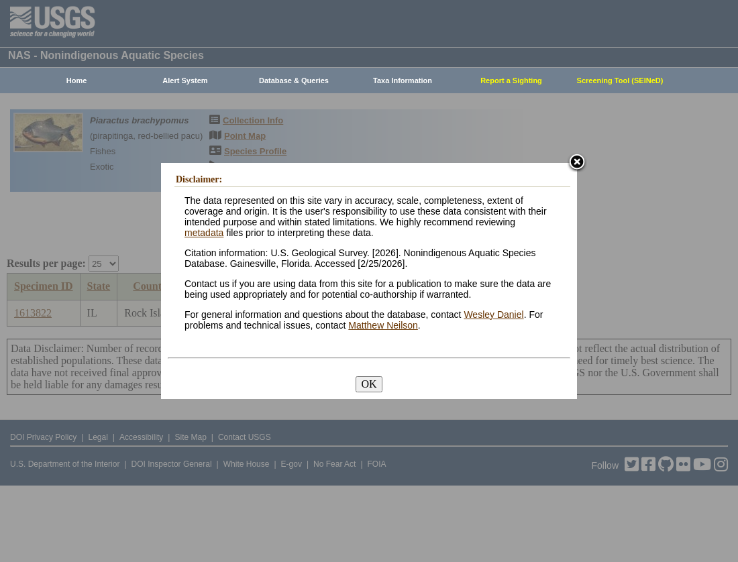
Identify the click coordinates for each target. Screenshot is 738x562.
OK (368, 384)
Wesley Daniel (493, 314)
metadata (203, 232)
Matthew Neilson (383, 325)
